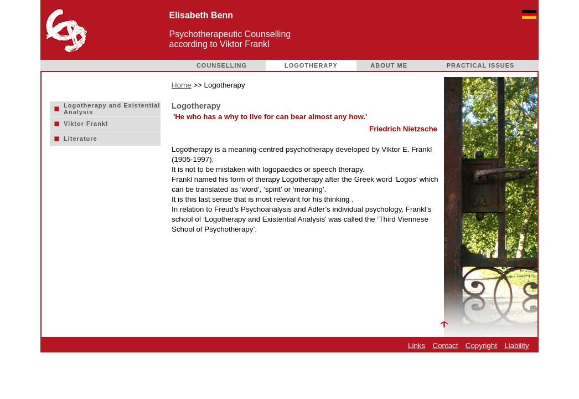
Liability (516, 345)
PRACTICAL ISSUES (481, 65)
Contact (445, 345)
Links (416, 345)
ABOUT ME (388, 65)
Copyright (481, 345)
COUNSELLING (222, 65)
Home (182, 85)
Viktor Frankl (86, 123)
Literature (80, 138)
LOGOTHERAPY (311, 65)
